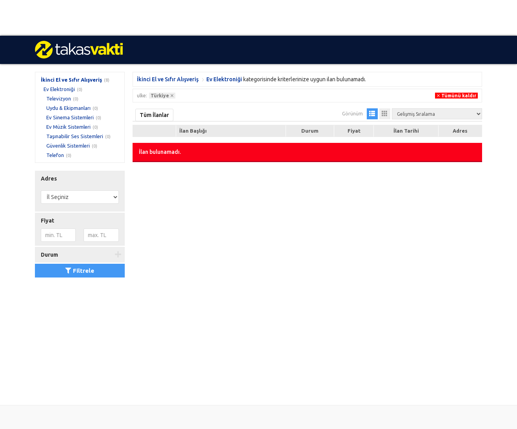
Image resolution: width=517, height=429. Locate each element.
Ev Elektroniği (59, 89)
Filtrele (79, 270)
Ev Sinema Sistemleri (70, 117)
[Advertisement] (235, 18)
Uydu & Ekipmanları (68, 108)
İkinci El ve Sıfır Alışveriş (71, 79)
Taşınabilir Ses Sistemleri (74, 136)
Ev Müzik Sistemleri (68, 127)
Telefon (55, 155)
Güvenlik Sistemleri (68, 145)
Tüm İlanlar (154, 115)
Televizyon (58, 98)
